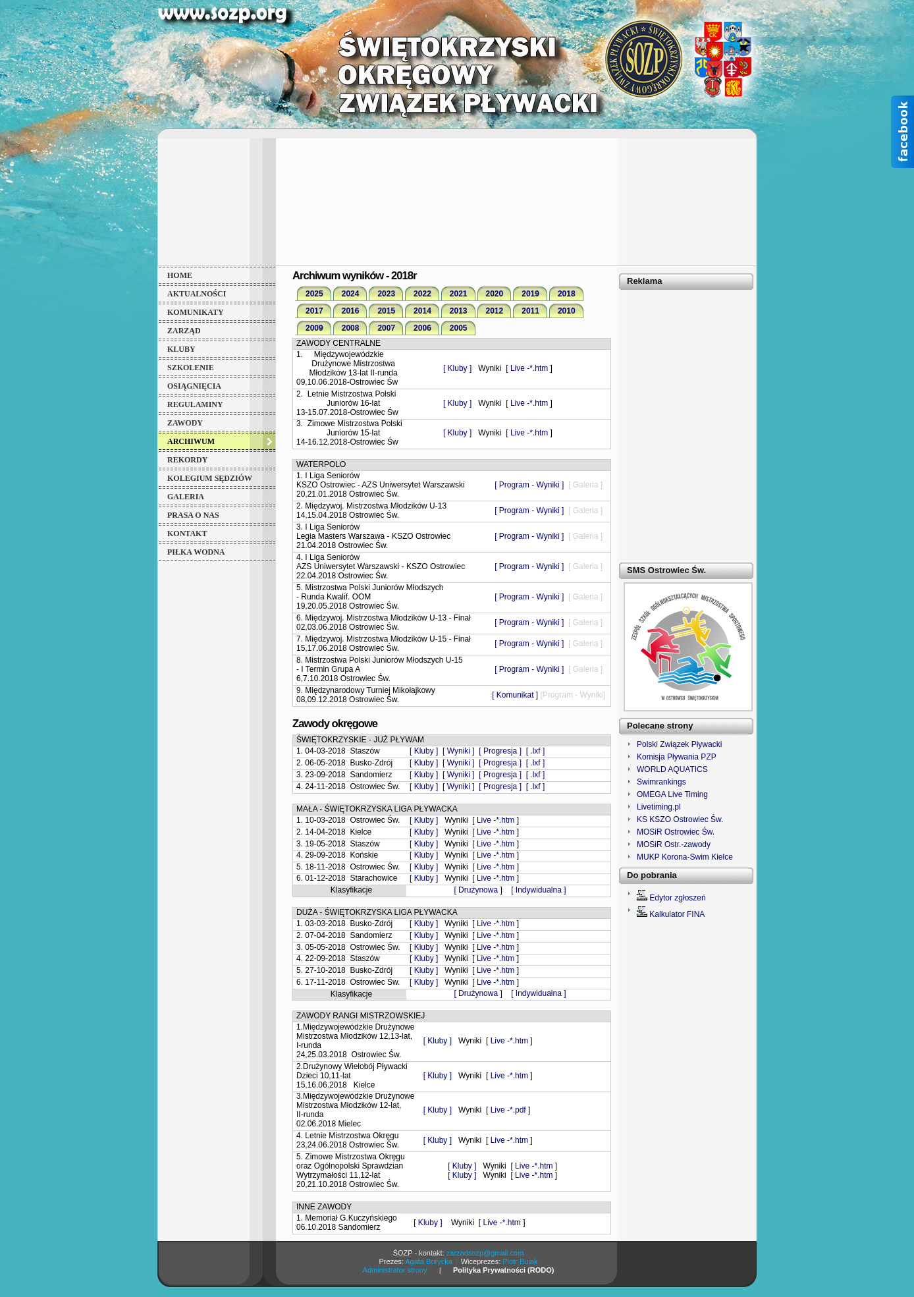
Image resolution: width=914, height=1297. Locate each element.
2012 (495, 311)
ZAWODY (185, 423)
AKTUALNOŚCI (196, 293)
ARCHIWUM (191, 441)
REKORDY (187, 459)
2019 (530, 293)
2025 (314, 293)
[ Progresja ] (500, 751)
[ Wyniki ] (459, 751)
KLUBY (181, 349)
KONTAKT (187, 533)
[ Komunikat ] (515, 695)
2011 (530, 311)
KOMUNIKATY (195, 312)
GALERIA (185, 496)
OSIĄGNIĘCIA (194, 386)
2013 (459, 311)
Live (518, 368)
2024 (351, 293)
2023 (386, 293)
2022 (422, 293)
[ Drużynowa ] (479, 890)
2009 (314, 328)
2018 (567, 293)
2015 (386, 311)
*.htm (538, 368)
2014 (422, 311)
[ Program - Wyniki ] (529, 484)
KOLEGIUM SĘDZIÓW (209, 478)
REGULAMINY (195, 404)
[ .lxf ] (535, 751)
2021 (459, 293)
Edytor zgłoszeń (677, 897)
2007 (386, 328)
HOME (179, 275)
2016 (351, 311)
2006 (422, 328)
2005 (459, 328)
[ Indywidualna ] (538, 890)
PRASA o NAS (193, 515)
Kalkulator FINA (677, 914)
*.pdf (518, 1110)
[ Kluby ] (457, 368)
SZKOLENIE (190, 367)
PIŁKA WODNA (196, 552)
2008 (351, 328)
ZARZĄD (184, 330)
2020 (495, 293)
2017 (314, 311)
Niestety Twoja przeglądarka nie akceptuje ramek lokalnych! (685, 787)
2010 (567, 311)
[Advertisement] (457, 200)
